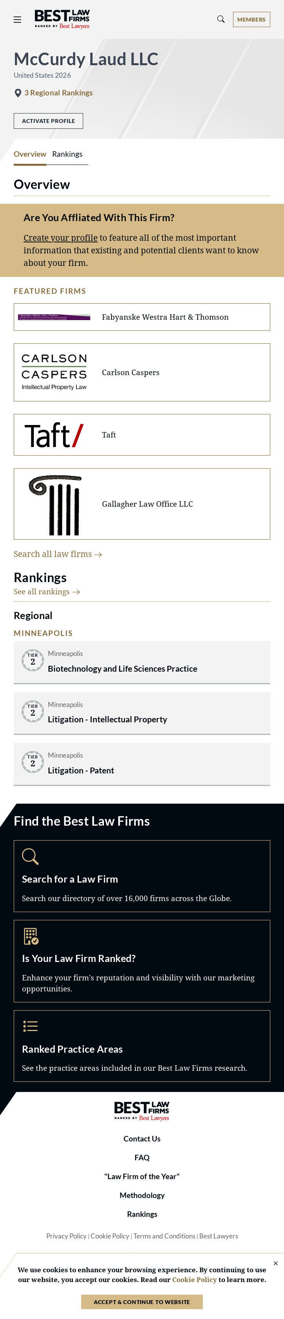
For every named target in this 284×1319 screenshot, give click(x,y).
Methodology (142, 1195)
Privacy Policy (66, 1236)
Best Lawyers (218, 1236)
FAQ (142, 1157)
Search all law (58, 553)
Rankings (142, 1214)
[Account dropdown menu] (251, 19)
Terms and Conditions (164, 1236)
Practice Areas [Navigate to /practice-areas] (142, 1046)
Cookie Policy (110, 1236)
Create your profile (61, 237)
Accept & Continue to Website (142, 1302)
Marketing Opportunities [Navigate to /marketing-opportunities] (142, 961)
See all (47, 591)
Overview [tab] (30, 154)
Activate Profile (48, 120)
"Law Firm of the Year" (142, 1176)
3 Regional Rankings (58, 92)
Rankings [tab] (67, 154)
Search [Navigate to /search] (142, 876)
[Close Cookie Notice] (270, 1264)
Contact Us (142, 1138)
